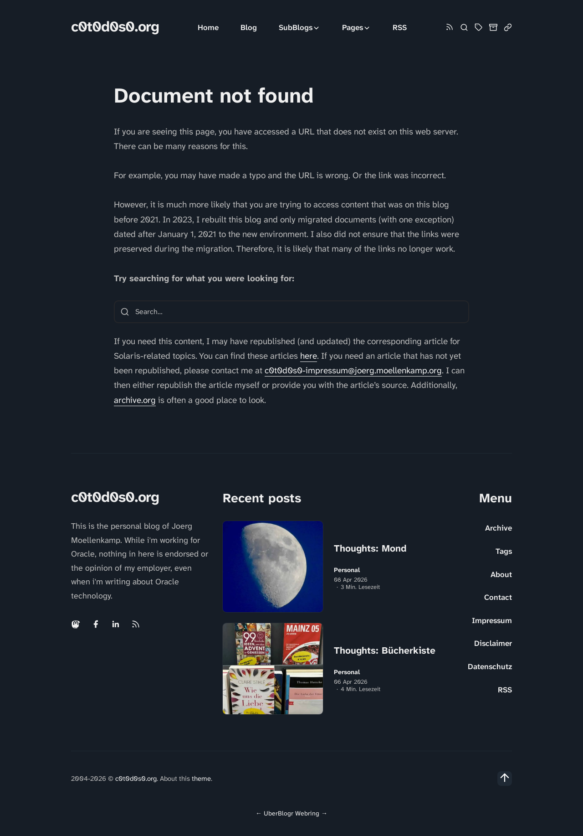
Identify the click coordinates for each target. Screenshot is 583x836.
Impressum (492, 620)
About (501, 574)
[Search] (464, 27)
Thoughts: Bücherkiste (384, 650)
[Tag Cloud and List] (479, 27)
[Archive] (493, 27)
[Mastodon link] (76, 624)
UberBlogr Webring (291, 813)
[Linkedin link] (115, 624)
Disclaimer (493, 643)
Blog (248, 27)
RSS (400, 27)
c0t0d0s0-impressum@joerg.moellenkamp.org (353, 370)
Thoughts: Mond (370, 548)
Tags (504, 551)
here (308, 355)
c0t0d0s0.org (115, 26)
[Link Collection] (508, 27)
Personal (347, 570)
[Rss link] (449, 27)
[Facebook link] (95, 624)
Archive (498, 528)
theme (201, 778)
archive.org (135, 400)
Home (208, 27)
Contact (498, 597)
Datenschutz (490, 666)
